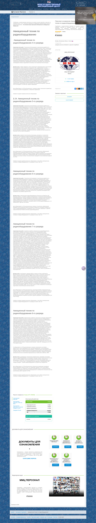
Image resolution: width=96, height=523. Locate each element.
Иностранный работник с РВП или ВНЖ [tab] (17, 402)
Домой (12, 512)
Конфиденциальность (21, 517)
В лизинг (69, 96)
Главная (32, 12)
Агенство (69, 49)
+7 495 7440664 (70, 78)
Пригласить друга (35, 517)
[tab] (69, 66)
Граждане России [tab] (17, 410)
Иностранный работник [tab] (16, 399)
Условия (29, 517)
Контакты (13, 517)
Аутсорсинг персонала (19, 12)
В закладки (49, 517)
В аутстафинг (69, 100)
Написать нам (43, 517)
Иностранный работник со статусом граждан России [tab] (18, 407)
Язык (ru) (55, 517)
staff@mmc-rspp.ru (70, 81)
